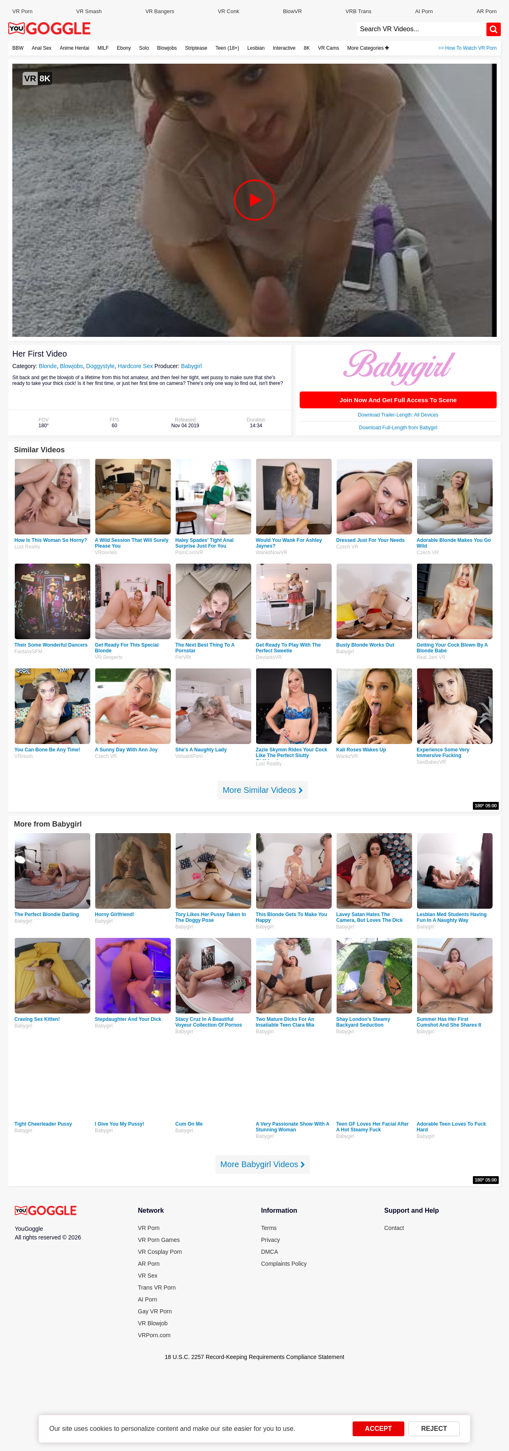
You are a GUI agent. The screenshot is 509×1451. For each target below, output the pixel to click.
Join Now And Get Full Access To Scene (397, 399)
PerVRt (183, 657)
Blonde (48, 366)
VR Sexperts (108, 657)
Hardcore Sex (135, 366)
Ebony (124, 48)
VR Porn (22, 11)
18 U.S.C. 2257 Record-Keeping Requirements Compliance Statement (254, 1357)
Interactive (284, 48)
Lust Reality (27, 547)
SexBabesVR (431, 762)
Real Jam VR (431, 657)
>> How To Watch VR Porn (467, 48)
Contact (394, 1228)
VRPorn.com (154, 1335)
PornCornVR (189, 552)
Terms (269, 1228)
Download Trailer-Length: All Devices (398, 415)
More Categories (368, 48)
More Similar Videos (262, 790)
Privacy (270, 1240)
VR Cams (328, 48)
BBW (17, 48)
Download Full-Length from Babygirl (398, 428)
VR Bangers (159, 11)
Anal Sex (41, 48)
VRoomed (106, 552)
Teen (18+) (227, 48)
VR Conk (228, 11)
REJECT (434, 1428)
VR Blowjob (152, 1323)
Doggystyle (100, 366)
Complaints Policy (284, 1263)
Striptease (196, 48)
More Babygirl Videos (262, 1164)
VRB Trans (358, 11)
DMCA (269, 1251)
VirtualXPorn (189, 756)
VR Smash (89, 11)
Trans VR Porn (157, 1287)
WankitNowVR (271, 552)
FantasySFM (28, 651)
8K (307, 48)
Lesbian (256, 48)
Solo (144, 48)
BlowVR (292, 11)
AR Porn (487, 11)
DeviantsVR (269, 657)
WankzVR (347, 756)
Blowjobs (167, 48)
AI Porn (424, 11)
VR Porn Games (159, 1240)
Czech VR (347, 547)
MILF (102, 48)
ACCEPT (378, 1428)
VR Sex (147, 1275)
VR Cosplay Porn (160, 1251)
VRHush (23, 756)
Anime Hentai (74, 48)
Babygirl (191, 366)
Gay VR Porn (155, 1311)
